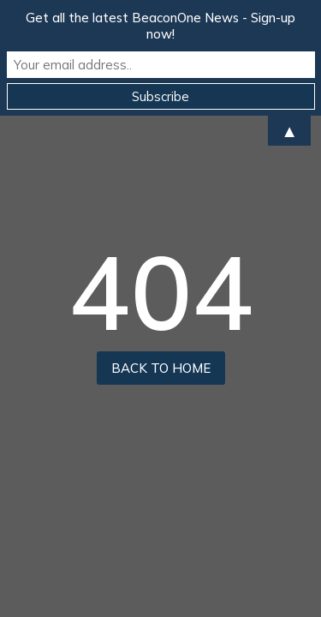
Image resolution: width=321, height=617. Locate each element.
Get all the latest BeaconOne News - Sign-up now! (160, 25)
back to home (161, 368)
